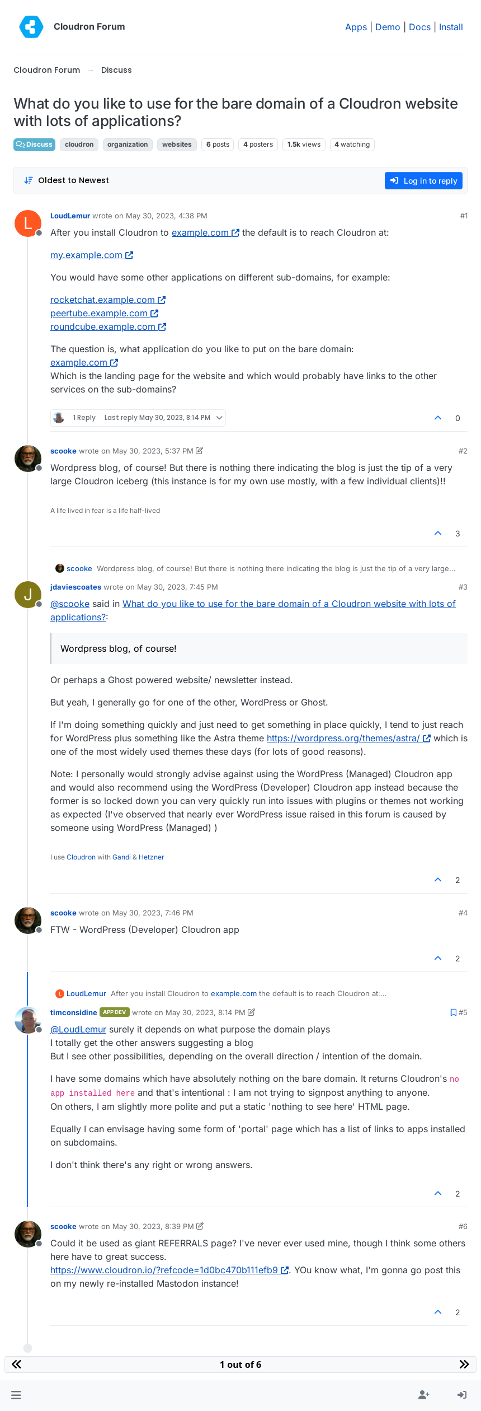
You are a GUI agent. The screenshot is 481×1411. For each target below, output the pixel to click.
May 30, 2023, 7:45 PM (177, 586)
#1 (464, 215)
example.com (205, 232)
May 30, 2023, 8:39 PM (153, 1226)
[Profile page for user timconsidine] (28, 1020)
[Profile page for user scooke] (28, 458)
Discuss (34, 144)
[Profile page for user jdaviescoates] (28, 594)
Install (451, 26)
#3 (463, 586)
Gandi (121, 857)
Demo (387, 26)
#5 (463, 1012)
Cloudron (81, 857)
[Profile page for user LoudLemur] (28, 223)
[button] (15, 1395)
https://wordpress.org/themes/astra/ (349, 738)
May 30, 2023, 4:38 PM (167, 215)
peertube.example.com (104, 313)
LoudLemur (70, 215)
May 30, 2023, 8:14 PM (206, 1012)
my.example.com (91, 254)
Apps (356, 26)
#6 (463, 1226)
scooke (63, 450)
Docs (420, 26)
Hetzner (151, 857)
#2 (463, 450)
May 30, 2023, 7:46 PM (153, 912)
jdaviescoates (75, 586)
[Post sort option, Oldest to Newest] (66, 180)
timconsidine (73, 1012)
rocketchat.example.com (108, 299)
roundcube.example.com (108, 326)
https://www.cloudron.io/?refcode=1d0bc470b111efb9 (169, 1269)
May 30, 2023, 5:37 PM (153, 450)
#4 (463, 912)
